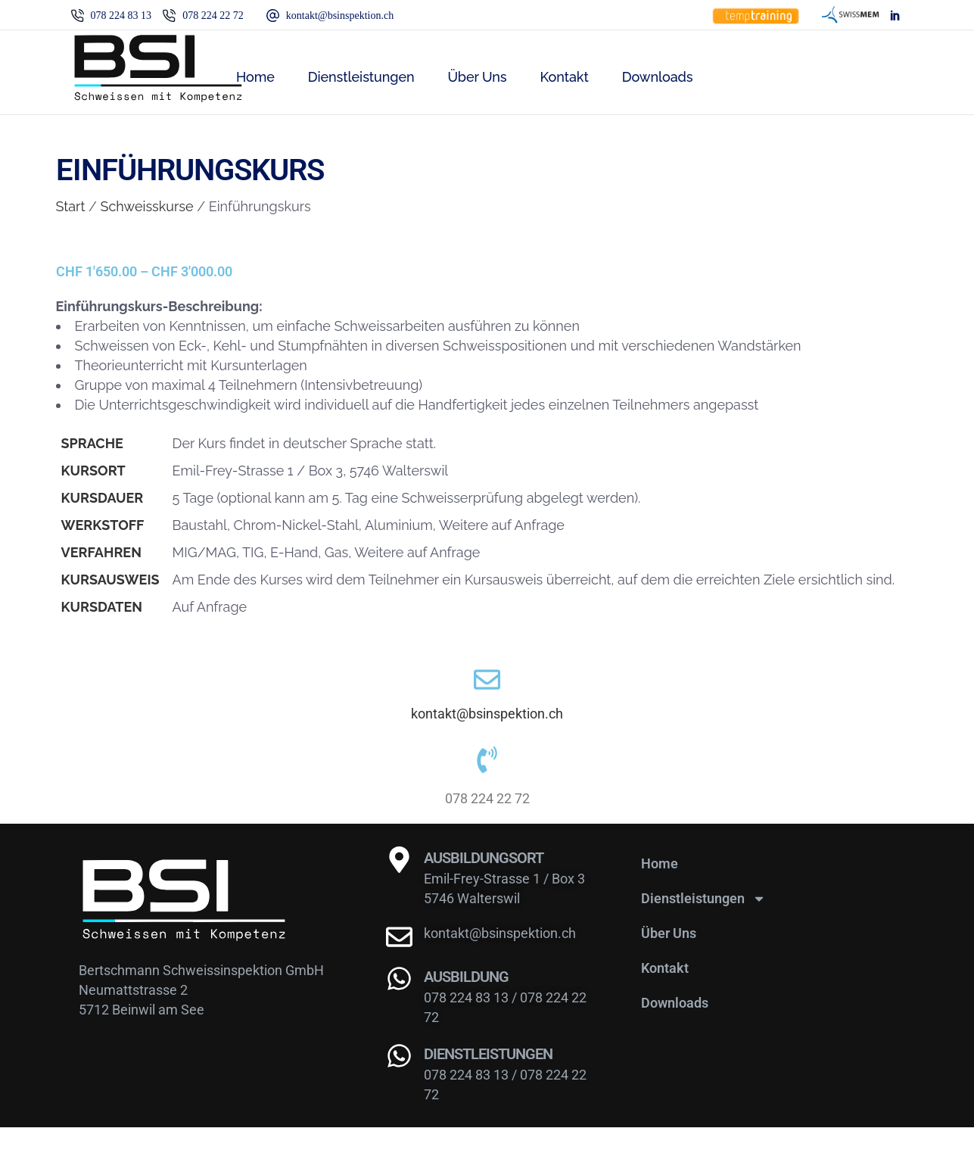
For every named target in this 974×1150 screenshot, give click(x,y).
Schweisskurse (147, 206)
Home (659, 886)
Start (71, 206)
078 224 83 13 (468, 1020)
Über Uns (668, 956)
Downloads (674, 1025)
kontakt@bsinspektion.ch (487, 725)
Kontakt (665, 991)
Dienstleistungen (703, 921)
